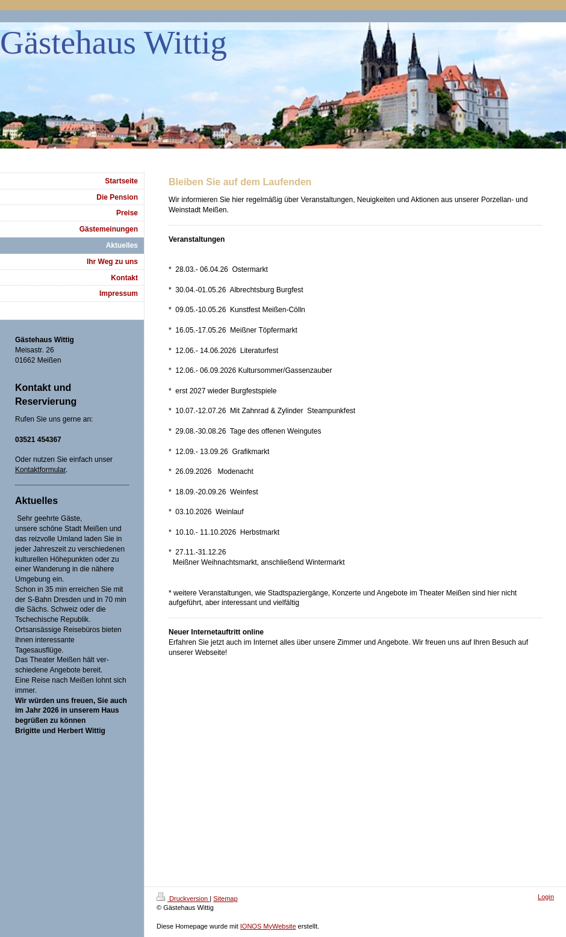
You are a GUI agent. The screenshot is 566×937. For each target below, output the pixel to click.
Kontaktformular (40, 469)
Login (546, 896)
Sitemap (225, 898)
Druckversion (183, 898)
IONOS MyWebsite (268, 926)
